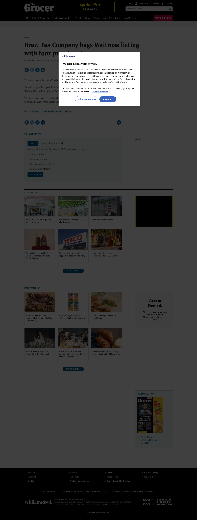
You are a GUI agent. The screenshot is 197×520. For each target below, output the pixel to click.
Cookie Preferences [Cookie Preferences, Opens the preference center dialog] (86, 99)
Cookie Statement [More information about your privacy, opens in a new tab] (100, 91)
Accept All (108, 99)
